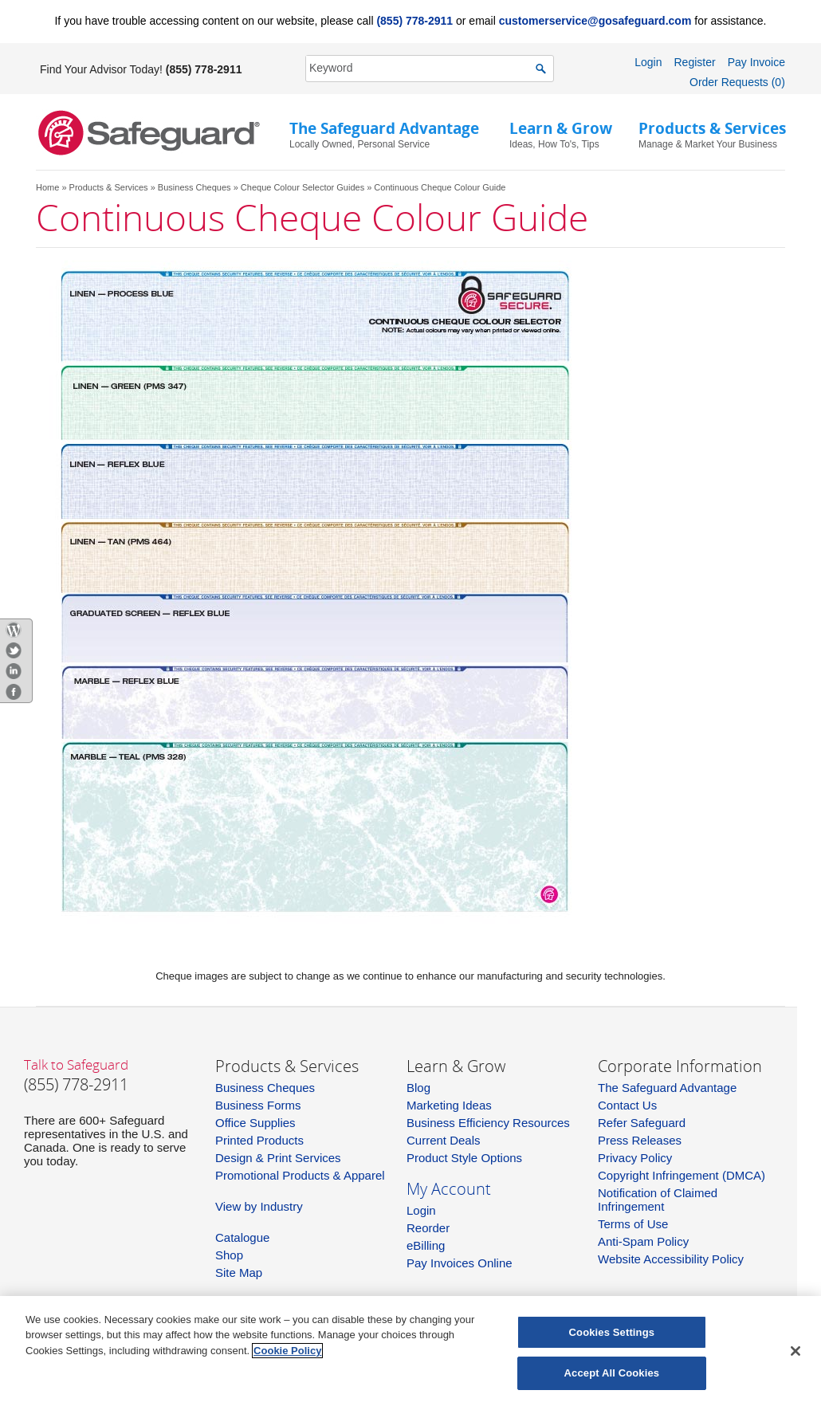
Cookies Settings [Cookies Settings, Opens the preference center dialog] (612, 1332)
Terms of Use (633, 1224)
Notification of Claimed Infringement (657, 1199)
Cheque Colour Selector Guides (302, 187)
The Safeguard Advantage (667, 1087)
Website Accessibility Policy (671, 1259)
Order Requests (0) (737, 82)
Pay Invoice (756, 62)
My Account (449, 1189)
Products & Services (108, 187)
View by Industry (259, 1206)
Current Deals (444, 1140)
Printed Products (259, 1140)
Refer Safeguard (641, 1122)
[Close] (795, 1351)
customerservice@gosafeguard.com (595, 20)
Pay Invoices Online (460, 1263)
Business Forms (258, 1105)
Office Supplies (255, 1122)
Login (648, 62)
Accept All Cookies (612, 1373)
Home (47, 187)
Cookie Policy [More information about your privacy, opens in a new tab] (287, 1351)
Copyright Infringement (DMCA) (681, 1175)
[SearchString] (421, 68)
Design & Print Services (278, 1157)
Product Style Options (464, 1157)
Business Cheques (194, 187)
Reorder (428, 1228)
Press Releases (640, 1140)
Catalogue (242, 1237)
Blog (418, 1087)
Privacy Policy (635, 1157)
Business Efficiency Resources (488, 1122)
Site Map (238, 1272)
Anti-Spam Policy (643, 1241)
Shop (229, 1255)
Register (694, 62)
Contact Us (627, 1105)
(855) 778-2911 (414, 20)
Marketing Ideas (449, 1105)
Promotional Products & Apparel (300, 1175)
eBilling (426, 1245)
